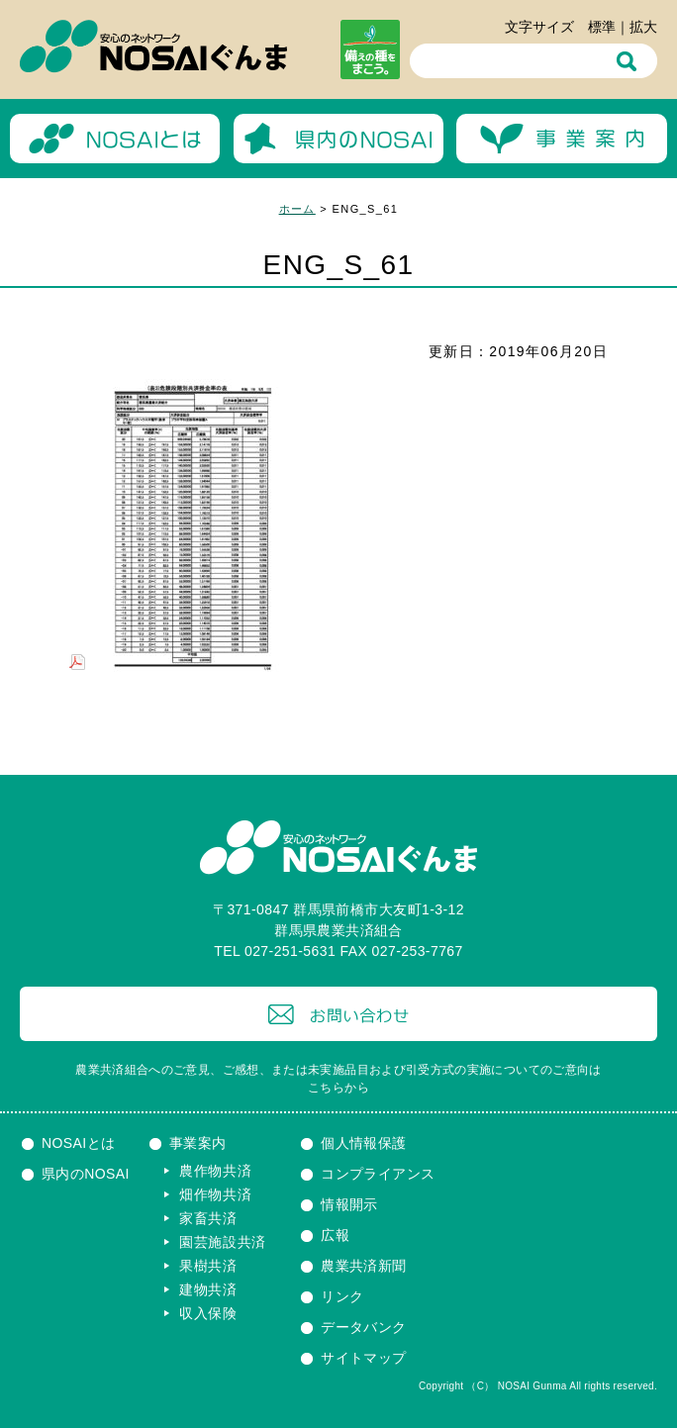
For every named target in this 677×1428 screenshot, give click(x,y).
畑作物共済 (215, 1194)
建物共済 (208, 1289)
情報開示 (349, 1204)
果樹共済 (208, 1266)
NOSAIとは (79, 1143)
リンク (342, 1296)
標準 (602, 27)
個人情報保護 (364, 1143)
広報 (335, 1235)
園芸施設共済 (222, 1242)
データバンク (364, 1327)
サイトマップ (364, 1358)
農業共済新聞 (364, 1266)
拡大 (643, 27)
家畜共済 (208, 1218)
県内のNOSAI (86, 1174)
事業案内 (198, 1143)
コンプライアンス (378, 1174)
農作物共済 (215, 1171)
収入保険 (208, 1313)
